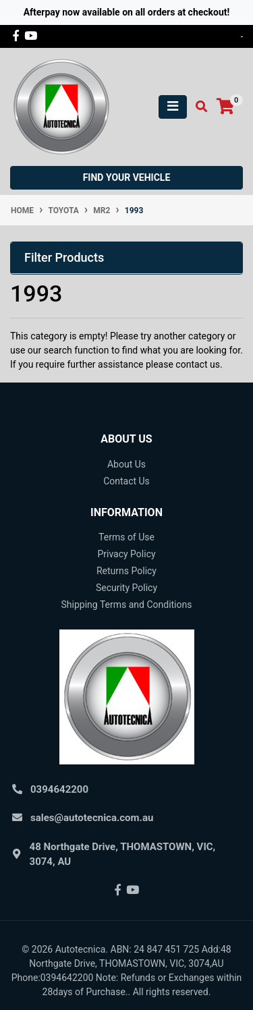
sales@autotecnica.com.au (91, 818)
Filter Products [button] (64, 257)
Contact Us (126, 481)
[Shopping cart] (225, 107)
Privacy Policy (126, 554)
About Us (126, 464)
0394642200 (59, 789)
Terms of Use (126, 537)
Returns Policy (126, 570)
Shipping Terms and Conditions (126, 604)
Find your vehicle (127, 177)
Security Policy (126, 587)
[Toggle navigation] (173, 107)
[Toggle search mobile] (197, 107)
